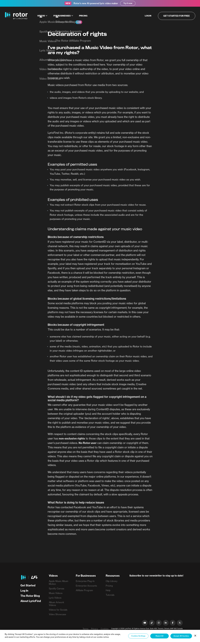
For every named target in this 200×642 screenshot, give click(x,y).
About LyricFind (30, 601)
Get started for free (177, 15)
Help (108, 590)
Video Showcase (57, 614)
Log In (24, 590)
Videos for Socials (58, 609)
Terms (85, 628)
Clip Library (111, 581)
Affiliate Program (84, 590)
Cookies (105, 628)
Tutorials (110, 595)
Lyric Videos (55, 597)
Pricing (83, 15)
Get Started (27, 585)
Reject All (159, 636)
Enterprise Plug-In (85, 581)
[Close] (195, 635)
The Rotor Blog (30, 596)
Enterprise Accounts (86, 585)
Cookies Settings (138, 636)
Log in (149, 15)
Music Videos (55, 593)
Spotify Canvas (56, 588)
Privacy (94, 628)
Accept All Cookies (181, 636)
